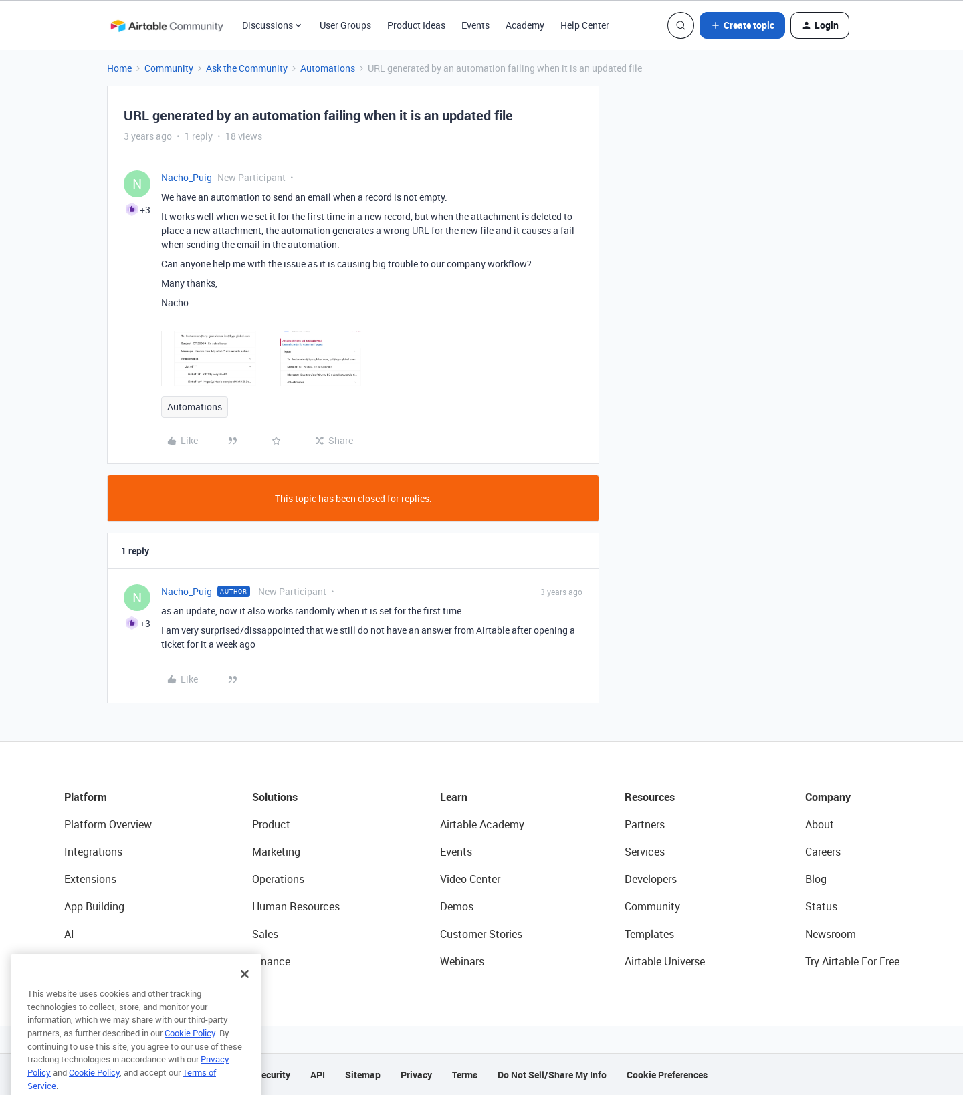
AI (69, 934)
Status (821, 906)
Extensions (90, 879)
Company (828, 796)
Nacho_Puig (186, 177)
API (317, 1074)
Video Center (470, 879)
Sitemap (363, 1074)
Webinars (462, 961)
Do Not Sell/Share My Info (552, 1074)
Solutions (275, 796)
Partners (645, 824)
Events (475, 25)
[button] (742, 25)
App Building (94, 906)
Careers (823, 851)
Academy (525, 25)
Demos (456, 906)
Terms (464, 1074)
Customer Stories (481, 934)
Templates (649, 934)
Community (168, 68)
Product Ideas (416, 25)
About (819, 824)
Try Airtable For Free (852, 961)
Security (272, 1074)
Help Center (584, 25)
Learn (453, 796)
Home (119, 68)
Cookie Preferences (667, 1074)
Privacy (416, 1074)
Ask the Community (247, 68)
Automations (327, 68)
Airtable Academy (482, 824)
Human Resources (296, 906)
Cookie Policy (190, 1053)
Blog (816, 879)
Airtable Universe (665, 961)
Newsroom (830, 934)
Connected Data (103, 961)
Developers (651, 879)
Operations (278, 879)
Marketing (276, 851)
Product (271, 824)
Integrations (93, 851)
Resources (650, 796)
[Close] (244, 994)
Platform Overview (108, 824)
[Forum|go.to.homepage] (166, 25)
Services (645, 851)
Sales (265, 934)
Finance (271, 961)
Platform (85, 796)
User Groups (345, 25)
